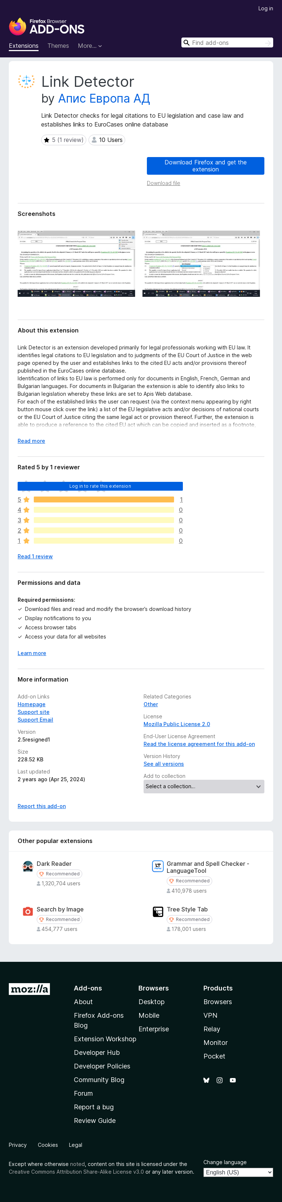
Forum (83, 1093)
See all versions (164, 764)
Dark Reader (54, 863)
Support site (34, 712)
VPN (210, 1015)
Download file (163, 183)
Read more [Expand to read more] (31, 441)
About (83, 1002)
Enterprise (153, 1029)
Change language (225, 1162)
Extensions (24, 45)
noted (77, 1164)
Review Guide (95, 1120)
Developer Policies (102, 1066)
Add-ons (88, 988)
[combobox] (227, 42)
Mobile (148, 1015)
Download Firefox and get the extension (205, 166)
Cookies (48, 1145)
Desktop (151, 1002)
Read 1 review (35, 556)
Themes (58, 45)
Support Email (35, 719)
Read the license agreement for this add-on (199, 744)
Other (151, 704)
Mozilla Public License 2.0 (177, 724)
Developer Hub (97, 1052)
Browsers (217, 1002)
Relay (211, 1029)
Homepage (32, 704)
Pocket (214, 1056)
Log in (265, 8)
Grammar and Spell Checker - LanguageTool (208, 867)
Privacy (18, 1145)
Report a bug (94, 1107)
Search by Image (60, 909)
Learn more (32, 653)
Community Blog (99, 1080)
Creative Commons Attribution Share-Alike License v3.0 (76, 1172)
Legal (75, 1145)
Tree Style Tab (187, 909)
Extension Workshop (105, 1039)
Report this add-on (42, 806)
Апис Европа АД (104, 98)
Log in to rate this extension (100, 486)
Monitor (215, 1042)
